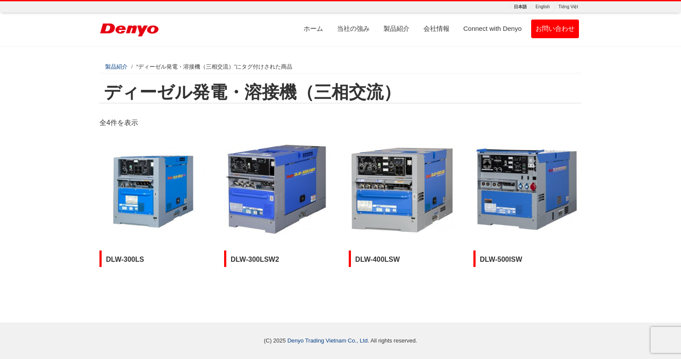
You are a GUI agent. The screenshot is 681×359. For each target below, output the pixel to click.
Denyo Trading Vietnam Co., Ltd (328, 340)
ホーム (313, 28)
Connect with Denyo (492, 28)
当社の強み (353, 28)
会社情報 (436, 28)
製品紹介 (396, 28)
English (543, 7)
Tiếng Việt (568, 7)
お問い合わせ (555, 28)
